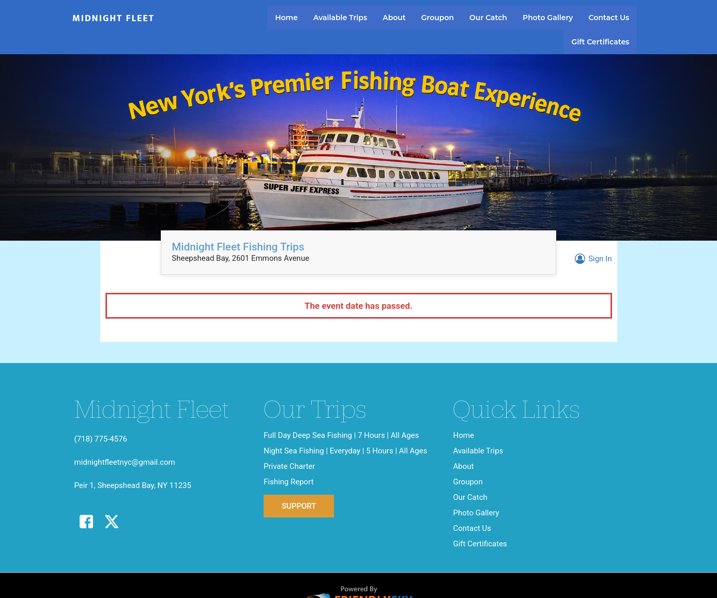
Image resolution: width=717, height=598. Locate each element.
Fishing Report (289, 481)
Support (299, 506)
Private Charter (289, 466)
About (394, 17)
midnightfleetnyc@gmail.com (124, 462)
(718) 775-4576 (101, 439)
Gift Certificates (600, 41)
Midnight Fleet (113, 18)
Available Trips (340, 17)
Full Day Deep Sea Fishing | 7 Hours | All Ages (341, 435)
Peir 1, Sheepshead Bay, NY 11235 (132, 485)
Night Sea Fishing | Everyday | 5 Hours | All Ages (346, 450)
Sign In (592, 258)
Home (286, 17)
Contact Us (608, 17)
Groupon (437, 17)
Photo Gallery (548, 17)
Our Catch (488, 17)
